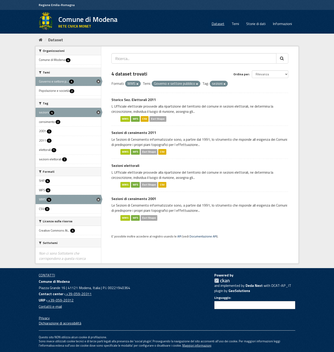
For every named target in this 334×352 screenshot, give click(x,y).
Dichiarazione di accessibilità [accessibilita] (60, 323)
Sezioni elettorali (125, 165)
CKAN (222, 280)
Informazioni (282, 23)
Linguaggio (222, 297)
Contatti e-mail (50, 306)
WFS (135, 119)
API (179, 236)
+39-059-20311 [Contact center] (78, 294)
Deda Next (254, 285)
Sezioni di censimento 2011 (133, 132)
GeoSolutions (239, 290)
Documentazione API (203, 236)
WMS (125, 119)
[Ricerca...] (193, 58)
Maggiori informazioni (196, 345)
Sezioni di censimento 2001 (133, 198)
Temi (235, 23)
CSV (144, 119)
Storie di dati (256, 23)
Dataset (218, 23)
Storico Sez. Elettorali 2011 (133, 99)
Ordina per (241, 74)
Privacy (44, 318)
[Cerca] (282, 58)
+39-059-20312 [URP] (60, 300)
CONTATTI (47, 275)
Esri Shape (158, 119)
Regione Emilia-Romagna (57, 4)
